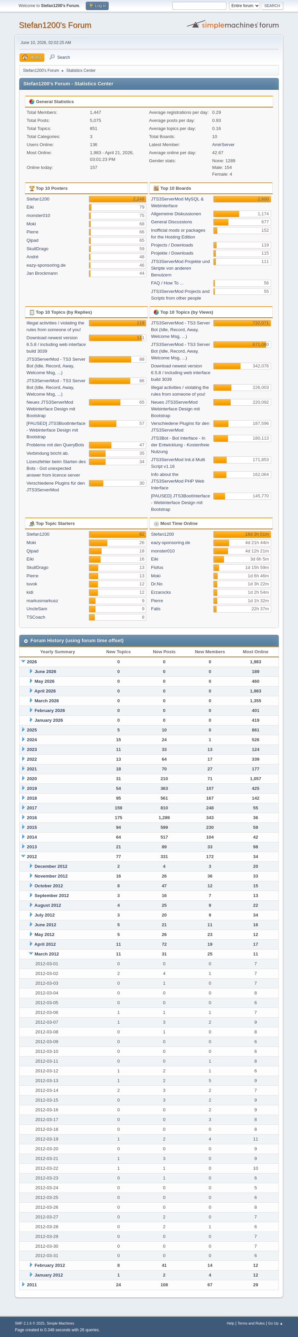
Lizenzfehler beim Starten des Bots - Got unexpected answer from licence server (56, 468)
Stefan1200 (38, 199)
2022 (32, 759)
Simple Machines (60, 1323)
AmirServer (223, 144)
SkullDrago (37, 248)
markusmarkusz (42, 600)
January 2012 (49, 1275)
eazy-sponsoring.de (46, 265)
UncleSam (37, 608)
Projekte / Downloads (172, 253)
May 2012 (44, 934)
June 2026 (45, 671)
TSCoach (36, 617)
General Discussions (171, 221)
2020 (32, 778)
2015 (32, 827)
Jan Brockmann (42, 273)
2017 (32, 807)
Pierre (33, 231)
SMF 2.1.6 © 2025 (29, 1323)
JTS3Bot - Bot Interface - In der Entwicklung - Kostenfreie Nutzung (180, 445)
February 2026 (50, 710)
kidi (30, 592)
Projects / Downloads (172, 245)
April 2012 (45, 944)
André (33, 256)
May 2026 (44, 681)
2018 (32, 798)
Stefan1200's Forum (55, 25)
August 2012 (47, 905)
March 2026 (47, 700)
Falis (155, 608)
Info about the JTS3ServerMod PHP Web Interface (177, 481)
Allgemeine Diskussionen (176, 213)
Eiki (30, 207)
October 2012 (49, 885)
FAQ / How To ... (167, 282)
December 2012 (51, 866)
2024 (32, 739)
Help (230, 1323)
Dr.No (156, 583)
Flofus (157, 567)
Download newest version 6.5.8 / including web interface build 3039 (56, 344)
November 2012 (51, 876)
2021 (32, 768)
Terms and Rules (251, 1323)
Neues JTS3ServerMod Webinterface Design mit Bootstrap (51, 409)
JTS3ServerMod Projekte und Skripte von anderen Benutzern (180, 268)
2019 (32, 788)
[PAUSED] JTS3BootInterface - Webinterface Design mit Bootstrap (56, 430)
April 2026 (45, 691)
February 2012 (50, 1265)
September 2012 (52, 895)
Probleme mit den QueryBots (55, 444)
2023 (32, 749)
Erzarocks (161, 592)
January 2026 (49, 720)
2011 (32, 1284)
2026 (32, 661)
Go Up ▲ (275, 1323)
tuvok (32, 583)
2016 (32, 817)
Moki (31, 223)
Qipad (33, 240)
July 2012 (45, 915)
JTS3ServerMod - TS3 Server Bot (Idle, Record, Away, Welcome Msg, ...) (56, 366)
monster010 (38, 215)
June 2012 (45, 924)
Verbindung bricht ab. (48, 453)
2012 (32, 856)
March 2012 (47, 953)
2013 (32, 846)
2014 (32, 837)
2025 (32, 729)
